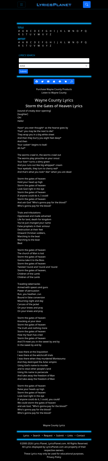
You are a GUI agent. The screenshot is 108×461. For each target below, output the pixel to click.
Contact (81, 435)
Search (36, 435)
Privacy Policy (54, 457)
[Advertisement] (54, 14)
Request (48, 435)
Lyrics (26, 435)
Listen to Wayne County (54, 92)
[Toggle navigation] (21, 4)
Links (70, 435)
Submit (23, 71)
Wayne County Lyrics (54, 425)
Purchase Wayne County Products (54, 89)
